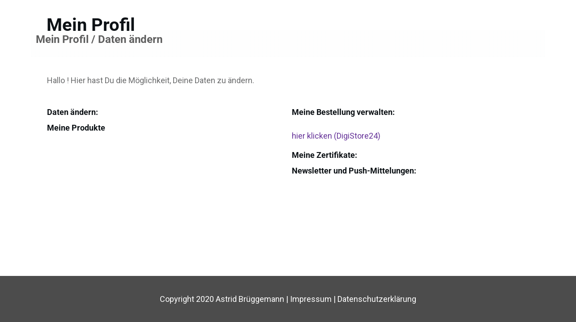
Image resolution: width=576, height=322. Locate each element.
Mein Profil (91, 24)
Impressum (311, 299)
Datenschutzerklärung (376, 299)
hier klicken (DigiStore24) (336, 135)
